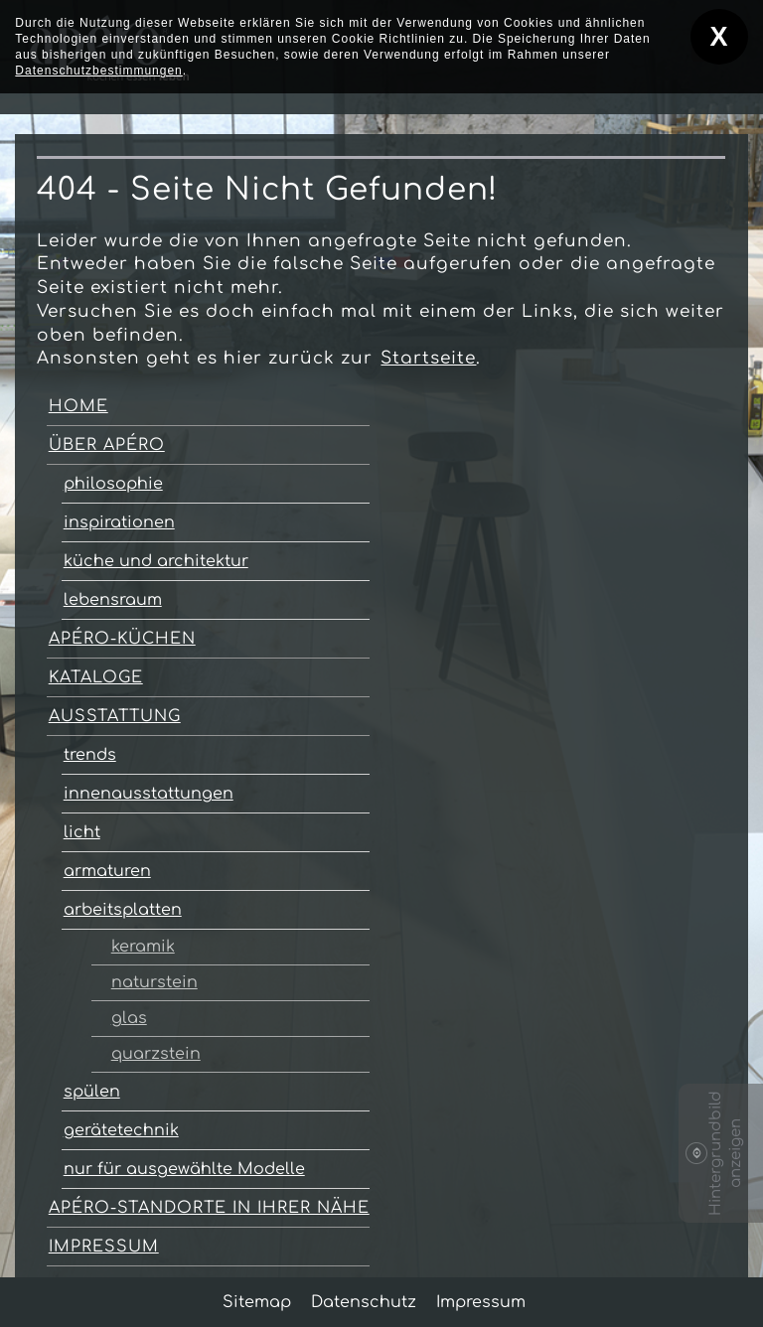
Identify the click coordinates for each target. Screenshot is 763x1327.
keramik (143, 947)
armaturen (107, 871)
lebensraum (113, 600)
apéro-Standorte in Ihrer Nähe (209, 1208)
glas (129, 1018)
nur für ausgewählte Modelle (184, 1169)
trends (90, 755)
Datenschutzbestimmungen (98, 70)
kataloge (96, 677)
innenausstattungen (148, 794)
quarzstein (156, 1054)
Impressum (104, 1246)
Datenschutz (363, 1302)
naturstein (154, 982)
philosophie (113, 484)
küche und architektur (156, 561)
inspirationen (119, 522)
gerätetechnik (121, 1130)
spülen (92, 1092)
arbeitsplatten (123, 910)
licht (82, 832)
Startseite (428, 358)
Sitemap (257, 1302)
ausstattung (115, 716)
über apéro (107, 445)
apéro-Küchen (122, 639)
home (78, 406)
